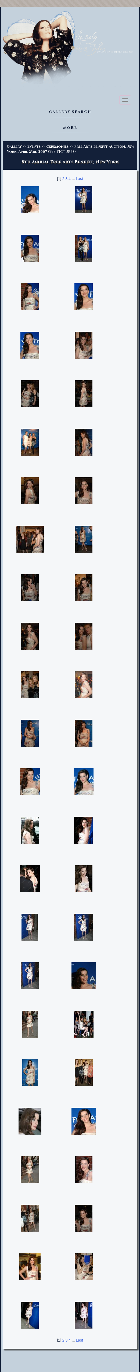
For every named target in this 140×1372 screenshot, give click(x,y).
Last (79, 178)
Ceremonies (57, 146)
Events (34, 146)
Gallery (14, 146)
